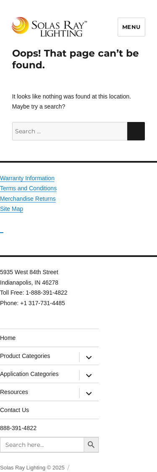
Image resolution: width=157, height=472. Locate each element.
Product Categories (25, 356)
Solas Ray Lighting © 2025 (32, 467)
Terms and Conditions (28, 188)
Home (7, 338)
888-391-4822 (18, 428)
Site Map (11, 208)
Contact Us (14, 410)
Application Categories (29, 374)
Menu (131, 26)
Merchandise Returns (28, 198)
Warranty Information (27, 178)
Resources (14, 392)
